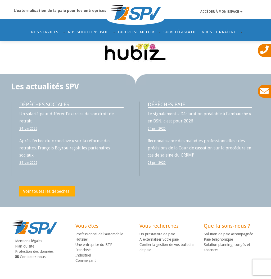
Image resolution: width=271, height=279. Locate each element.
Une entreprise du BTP (93, 245)
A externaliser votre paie (159, 239)
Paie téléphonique (218, 239)
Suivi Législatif (180, 32)
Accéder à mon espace (221, 11)
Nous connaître (219, 32)
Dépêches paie (166, 104)
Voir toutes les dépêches (46, 191)
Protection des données (34, 251)
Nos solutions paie (89, 32)
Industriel (83, 255)
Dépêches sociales (44, 104)
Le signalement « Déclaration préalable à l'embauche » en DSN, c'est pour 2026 (199, 117)
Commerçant (85, 260)
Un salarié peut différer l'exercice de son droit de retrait (66, 117)
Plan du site (24, 246)
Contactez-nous (30, 257)
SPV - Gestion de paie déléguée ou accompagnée (135, 15)
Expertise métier (137, 32)
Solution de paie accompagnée (228, 234)
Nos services (45, 32)
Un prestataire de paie (157, 234)
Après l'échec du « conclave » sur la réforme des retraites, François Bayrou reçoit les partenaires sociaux (64, 148)
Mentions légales (28, 241)
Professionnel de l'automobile (99, 234)
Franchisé (83, 250)
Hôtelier (81, 239)
